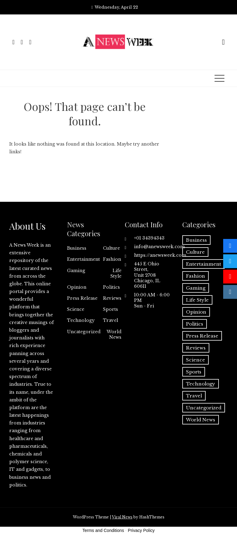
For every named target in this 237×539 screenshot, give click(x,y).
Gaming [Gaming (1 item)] (195, 288)
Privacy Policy (141, 530)
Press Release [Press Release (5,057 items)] (202, 336)
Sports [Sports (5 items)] (193, 372)
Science (75, 309)
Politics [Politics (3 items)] (194, 324)
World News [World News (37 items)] (200, 420)
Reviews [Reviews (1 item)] (196, 348)
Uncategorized (84, 331)
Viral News (122, 517)
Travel (110, 320)
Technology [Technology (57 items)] (200, 384)
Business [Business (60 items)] (196, 240)
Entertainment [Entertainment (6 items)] (203, 264)
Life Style (115, 273)
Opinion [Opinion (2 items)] (196, 312)
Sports (110, 309)
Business (76, 248)
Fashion (112, 259)
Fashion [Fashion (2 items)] (195, 276)
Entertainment (83, 259)
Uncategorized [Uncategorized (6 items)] (203, 408)
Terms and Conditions (103, 530)
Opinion (76, 287)
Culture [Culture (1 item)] (195, 252)
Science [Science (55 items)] (195, 360)
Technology (81, 320)
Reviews (112, 298)
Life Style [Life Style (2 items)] (197, 300)
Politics (111, 287)
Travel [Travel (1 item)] (194, 396)
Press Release (82, 298)
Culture (111, 248)
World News (114, 334)
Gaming (76, 270)
